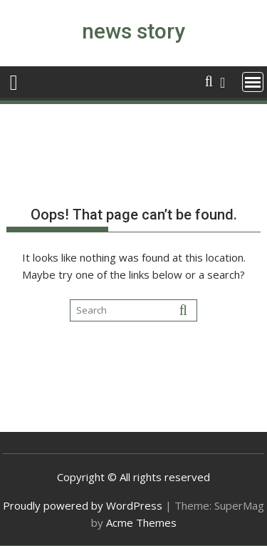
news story (133, 31)
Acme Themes (141, 522)
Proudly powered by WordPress (82, 505)
